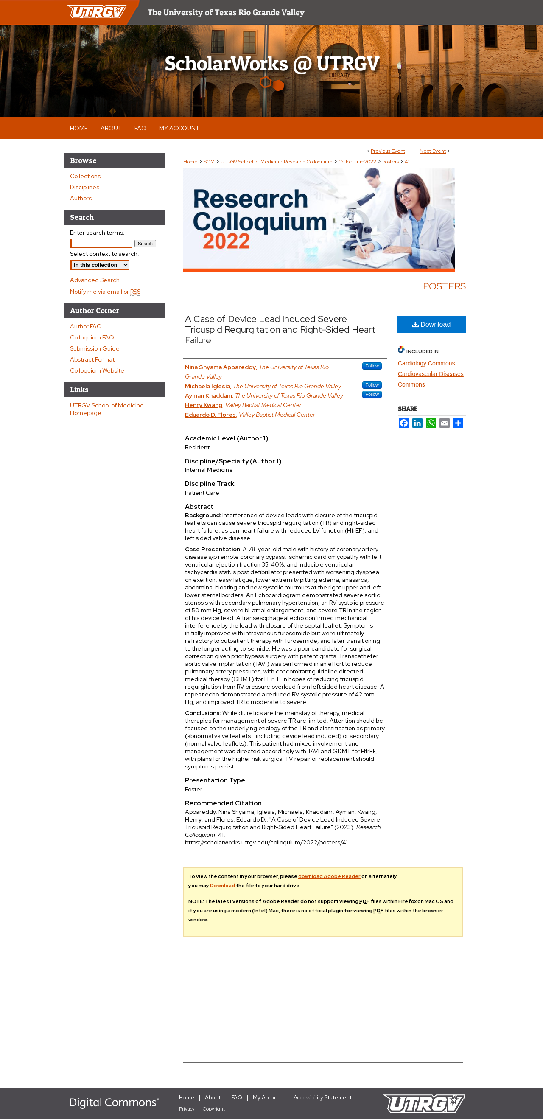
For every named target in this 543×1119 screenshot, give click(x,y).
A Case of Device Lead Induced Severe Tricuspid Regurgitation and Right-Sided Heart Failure (280, 329)
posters (391, 161)
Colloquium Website (97, 370)
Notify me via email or (105, 291)
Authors (81, 198)
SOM (210, 161)
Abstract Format (92, 359)
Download (431, 324)
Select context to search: (104, 254)
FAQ (236, 1097)
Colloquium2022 (358, 161)
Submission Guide (95, 348)
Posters (444, 286)
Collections (85, 176)
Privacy (187, 1109)
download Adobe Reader (329, 876)
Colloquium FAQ (92, 337)
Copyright (214, 1109)
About (213, 1097)
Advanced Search (95, 280)
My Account (268, 1097)
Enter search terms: (97, 232)
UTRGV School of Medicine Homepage (107, 409)
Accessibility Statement (323, 1097)
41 (407, 161)
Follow (372, 365)
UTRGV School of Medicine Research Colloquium (277, 161)
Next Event (433, 151)
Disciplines (84, 187)
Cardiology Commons (426, 363)
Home (190, 161)
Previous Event (388, 151)
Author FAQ (86, 326)
